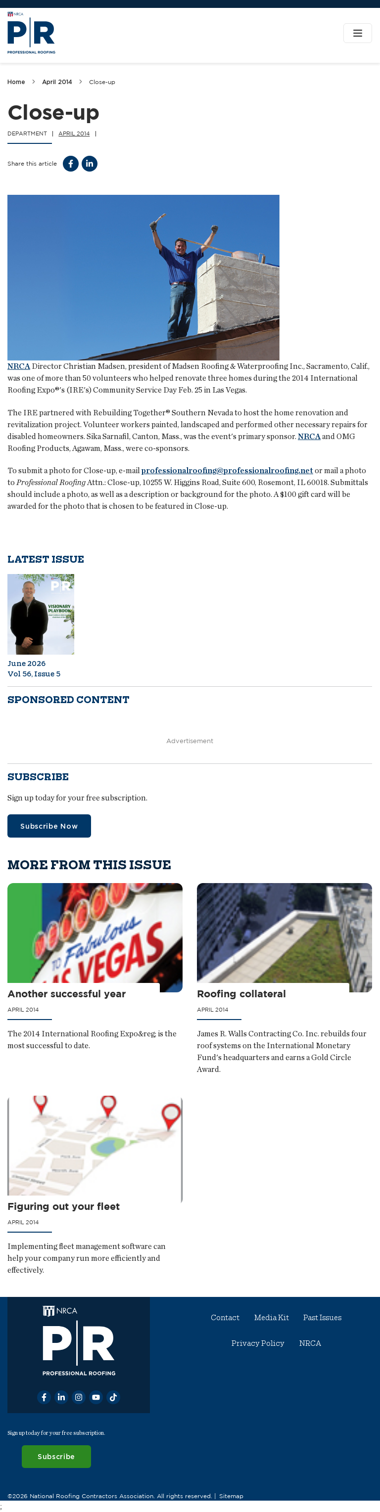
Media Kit (271, 1318)
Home (16, 82)
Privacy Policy (258, 1343)
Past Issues (323, 1318)
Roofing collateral (241, 994)
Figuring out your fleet (63, 1206)
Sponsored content (68, 700)
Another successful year (66, 994)
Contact (225, 1318)
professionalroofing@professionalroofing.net (227, 470)
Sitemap (231, 1495)
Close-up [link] (102, 82)
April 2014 (57, 82)
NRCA (18, 366)
